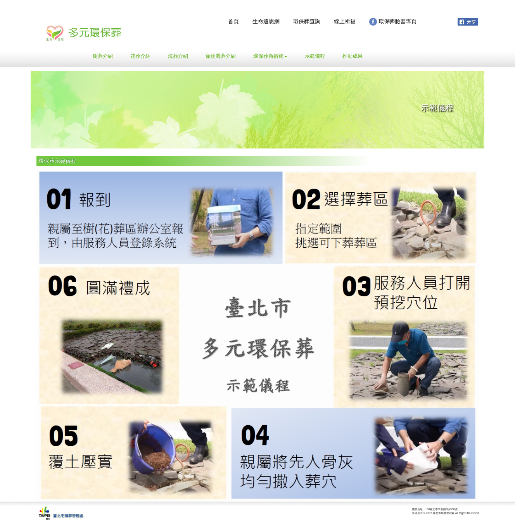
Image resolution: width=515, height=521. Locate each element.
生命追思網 (266, 21)
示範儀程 (315, 56)
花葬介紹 (140, 56)
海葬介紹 (178, 56)
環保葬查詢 (306, 21)
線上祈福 (345, 21)
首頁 (233, 21)
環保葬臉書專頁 (392, 22)
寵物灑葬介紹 (221, 56)
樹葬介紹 (106, 55)
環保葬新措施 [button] (270, 56)
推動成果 (352, 56)
